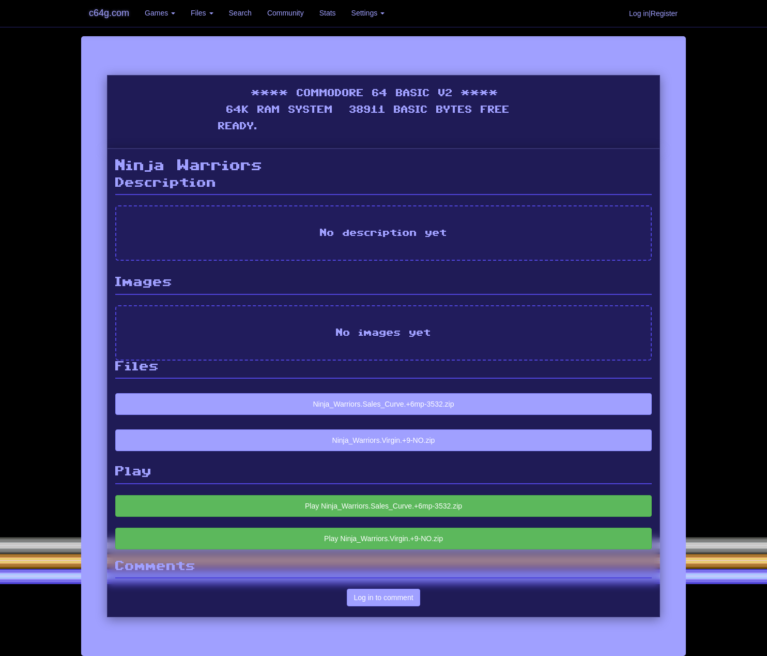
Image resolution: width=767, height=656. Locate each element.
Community (285, 13)
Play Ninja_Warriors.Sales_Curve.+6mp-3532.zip (383, 506)
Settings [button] (368, 13)
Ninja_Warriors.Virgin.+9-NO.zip (383, 440)
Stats (327, 13)
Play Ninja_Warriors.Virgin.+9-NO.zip (383, 538)
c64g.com (109, 13)
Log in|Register (653, 13)
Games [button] (160, 13)
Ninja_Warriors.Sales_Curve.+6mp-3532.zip (383, 404)
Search (240, 13)
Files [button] (202, 13)
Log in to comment (383, 597)
